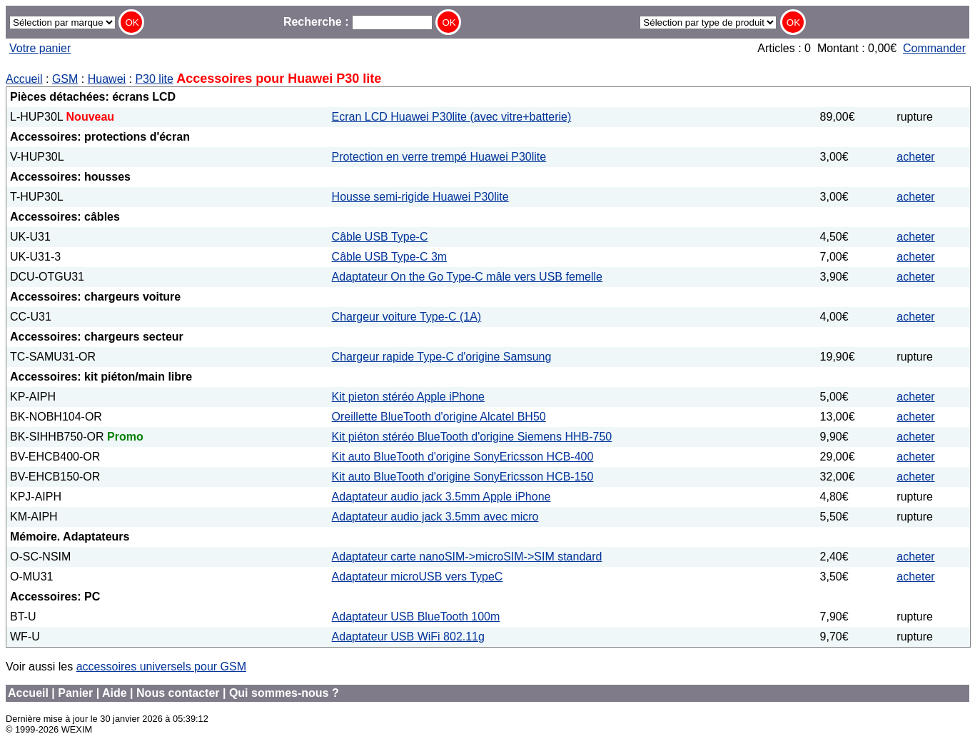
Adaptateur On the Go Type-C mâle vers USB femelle (467, 277)
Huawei (107, 79)
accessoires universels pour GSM (161, 666)
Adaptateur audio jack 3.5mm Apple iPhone (441, 497)
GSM (65, 79)
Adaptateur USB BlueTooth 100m (416, 616)
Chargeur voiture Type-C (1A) (407, 317)
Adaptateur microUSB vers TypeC (417, 576)
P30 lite (154, 79)
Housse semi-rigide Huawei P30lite (420, 197)
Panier (75, 693)
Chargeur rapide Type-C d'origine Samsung (442, 357)
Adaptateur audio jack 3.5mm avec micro (435, 517)
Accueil (24, 79)
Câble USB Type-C (380, 237)
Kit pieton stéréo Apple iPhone (408, 397)
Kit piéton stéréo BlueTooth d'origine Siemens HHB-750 (472, 437)
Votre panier (40, 48)
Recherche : (358, 22)
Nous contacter (177, 693)
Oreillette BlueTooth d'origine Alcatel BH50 (439, 417)
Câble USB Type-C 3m (390, 257)
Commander (934, 48)
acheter (915, 157)
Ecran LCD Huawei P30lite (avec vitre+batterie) (452, 117)
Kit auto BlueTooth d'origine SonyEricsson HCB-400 (463, 457)
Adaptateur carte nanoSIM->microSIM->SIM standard (467, 557)
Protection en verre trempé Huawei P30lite (439, 157)
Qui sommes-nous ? (284, 693)
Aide (114, 693)
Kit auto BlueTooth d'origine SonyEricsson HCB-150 (463, 477)
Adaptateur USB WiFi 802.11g (408, 636)
